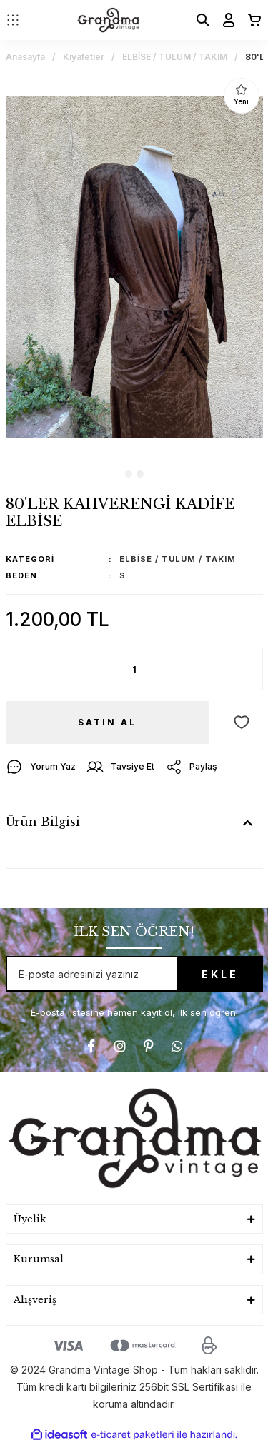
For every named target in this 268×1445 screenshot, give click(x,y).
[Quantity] (134, 669)
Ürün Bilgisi (43, 822)
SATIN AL (107, 722)
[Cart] (250, 20)
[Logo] (108, 20)
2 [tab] (140, 474)
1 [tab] (128, 474)
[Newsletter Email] (134, 974)
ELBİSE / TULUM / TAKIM (177, 559)
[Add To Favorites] (241, 722)
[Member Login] (224, 20)
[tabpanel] (134, 267)
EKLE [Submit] (220, 974)
